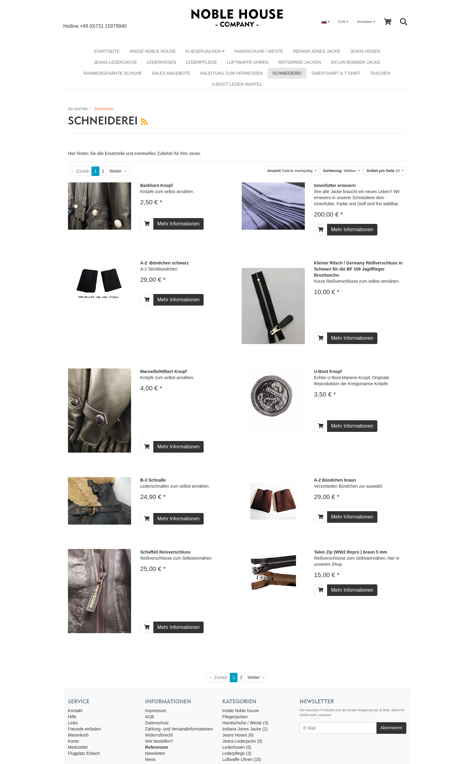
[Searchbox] (403, 22)
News (150, 759)
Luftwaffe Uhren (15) (241, 759)
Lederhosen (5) (236, 747)
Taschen (380, 73)
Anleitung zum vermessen (231, 73)
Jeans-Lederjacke (115, 62)
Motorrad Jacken (299, 62)
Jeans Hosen (365, 51)
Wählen (340, 171)
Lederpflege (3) (236, 753)
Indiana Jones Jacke (316, 51)
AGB (149, 716)
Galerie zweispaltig (290, 171)
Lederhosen (161, 62)
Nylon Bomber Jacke (355, 62)
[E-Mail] (338, 728)
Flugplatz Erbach (84, 753)
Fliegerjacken (205, 51)
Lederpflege (201, 62)
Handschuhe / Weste (258, 51)
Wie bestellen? (159, 741)
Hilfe (72, 716)
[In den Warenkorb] (147, 224)
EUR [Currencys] (343, 21)
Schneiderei (287, 73)
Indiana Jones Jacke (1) (245, 728)
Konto (73, 741)
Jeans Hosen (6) (238, 735)
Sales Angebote (171, 73)
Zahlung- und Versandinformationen (179, 728)
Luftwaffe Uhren (248, 62)
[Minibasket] (387, 21)
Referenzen (156, 747)
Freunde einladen (84, 728)
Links (73, 722)
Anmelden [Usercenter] (366, 21)
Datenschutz (157, 722)
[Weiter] (118, 171)
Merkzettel (78, 747)
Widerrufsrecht (159, 735)
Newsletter (155, 753)
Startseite (107, 51)
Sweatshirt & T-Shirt (336, 73)
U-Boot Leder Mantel (237, 84)
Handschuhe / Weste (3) (245, 722)
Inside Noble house (153, 51)
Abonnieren (391, 727)
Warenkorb (78, 735)
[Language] (325, 21)
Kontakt (75, 710)
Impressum (155, 710)
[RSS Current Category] (144, 121)
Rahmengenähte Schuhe (113, 73)
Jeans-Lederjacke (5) (242, 741)
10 (383, 171)
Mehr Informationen (178, 223)
